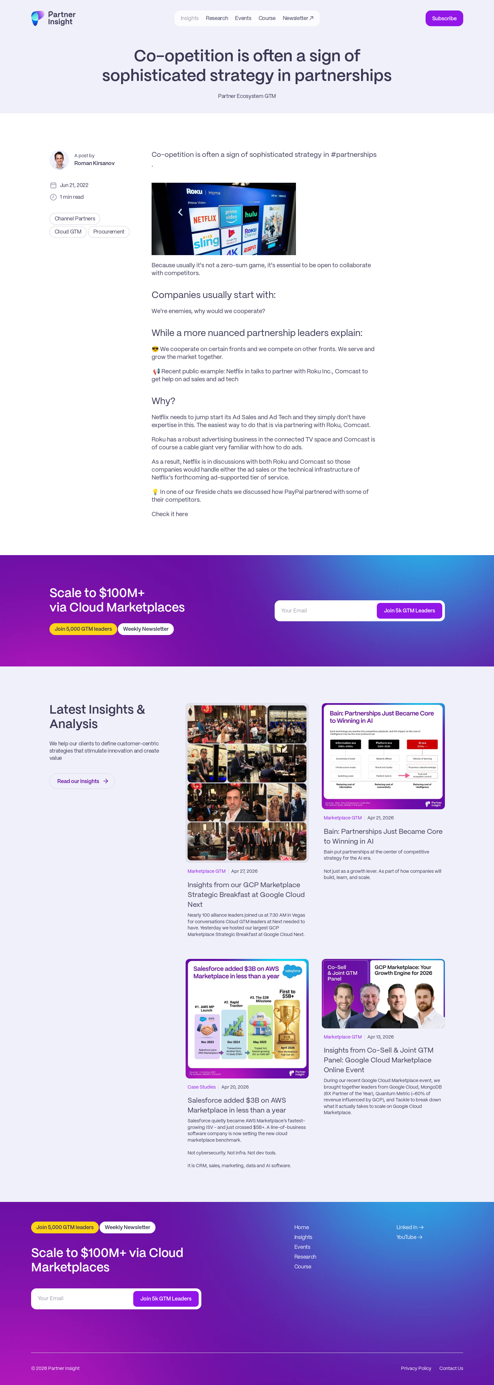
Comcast (348, 372)
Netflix (235, 372)
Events (302, 1247)
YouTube (406, 1237)
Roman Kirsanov (94, 163)
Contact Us (451, 1368)
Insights (303, 1237)
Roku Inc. (319, 372)
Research (305, 1257)
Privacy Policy (416, 1368)
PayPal (293, 492)
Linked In (406, 1227)
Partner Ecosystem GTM (247, 96)
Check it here (170, 514)
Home (301, 1227)
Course (302, 1266)
